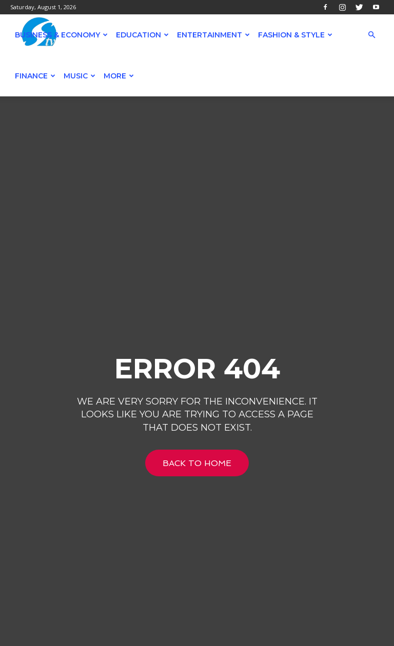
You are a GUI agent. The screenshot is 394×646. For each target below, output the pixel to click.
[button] (371, 35)
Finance (35, 75)
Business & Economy (61, 34)
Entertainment (213, 34)
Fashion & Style (295, 34)
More (119, 75)
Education (142, 34)
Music (79, 75)
